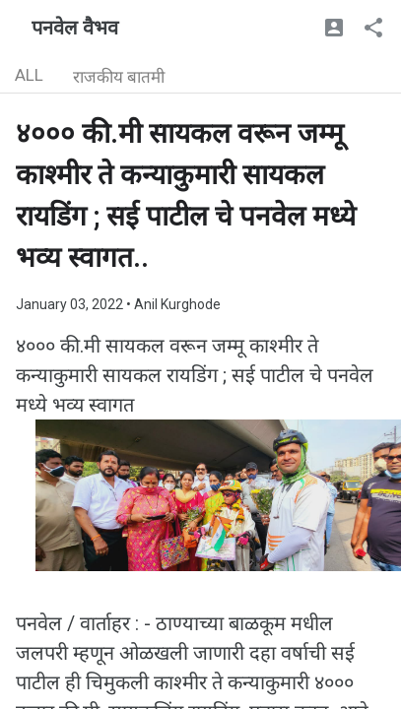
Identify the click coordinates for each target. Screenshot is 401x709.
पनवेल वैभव (75, 27)
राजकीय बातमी (119, 77)
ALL (29, 75)
